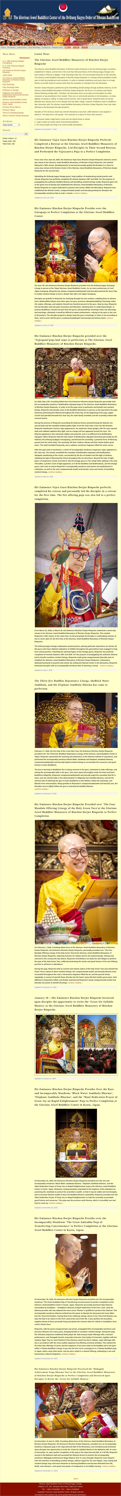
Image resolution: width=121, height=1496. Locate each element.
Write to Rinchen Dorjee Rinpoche (16, 116)
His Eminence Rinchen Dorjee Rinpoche (14, 71)
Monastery (11, 47)
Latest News (22, 47)
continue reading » (80, 193)
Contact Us (46, 47)
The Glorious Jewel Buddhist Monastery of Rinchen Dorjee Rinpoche (14, 80)
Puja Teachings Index (11, 87)
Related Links (57, 47)
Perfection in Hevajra (11, 90)
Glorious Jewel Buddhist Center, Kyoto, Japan (15, 103)
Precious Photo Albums (12, 107)
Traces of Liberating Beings (13, 113)
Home (3, 47)
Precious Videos (9, 110)
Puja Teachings (34, 47)
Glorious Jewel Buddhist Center (15, 100)
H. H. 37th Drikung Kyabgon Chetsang (13, 67)
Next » (76, 1479)
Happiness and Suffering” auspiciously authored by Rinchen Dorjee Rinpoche (15, 95)
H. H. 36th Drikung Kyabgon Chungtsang (13, 62)
